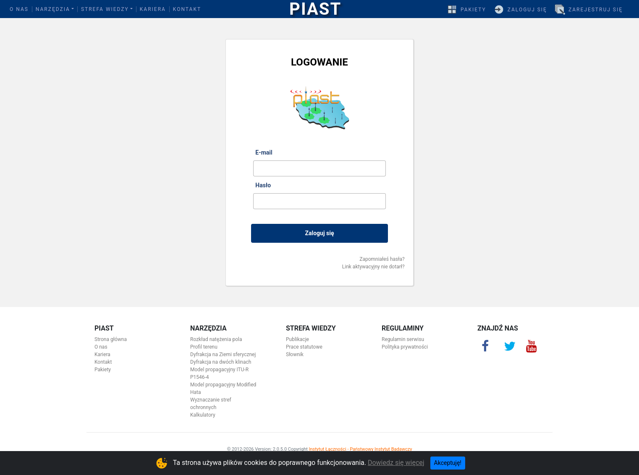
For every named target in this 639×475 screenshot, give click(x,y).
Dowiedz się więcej (396, 463)
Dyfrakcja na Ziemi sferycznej (223, 354)
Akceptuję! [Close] (447, 462)
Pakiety (473, 10)
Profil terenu (203, 347)
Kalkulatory (202, 415)
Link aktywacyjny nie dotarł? (373, 267)
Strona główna (110, 339)
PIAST (315, 9)
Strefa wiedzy (105, 9)
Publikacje (297, 339)
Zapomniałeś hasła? (381, 259)
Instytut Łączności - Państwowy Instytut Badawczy (360, 449)
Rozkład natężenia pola (216, 339)
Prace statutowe (304, 347)
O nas (19, 9)
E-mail (263, 152)
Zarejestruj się (595, 10)
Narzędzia (53, 9)
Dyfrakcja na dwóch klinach (220, 362)
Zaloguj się (527, 10)
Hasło (263, 185)
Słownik (295, 354)
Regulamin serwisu (403, 339)
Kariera (153, 9)
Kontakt (187, 9)
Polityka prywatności (405, 347)
